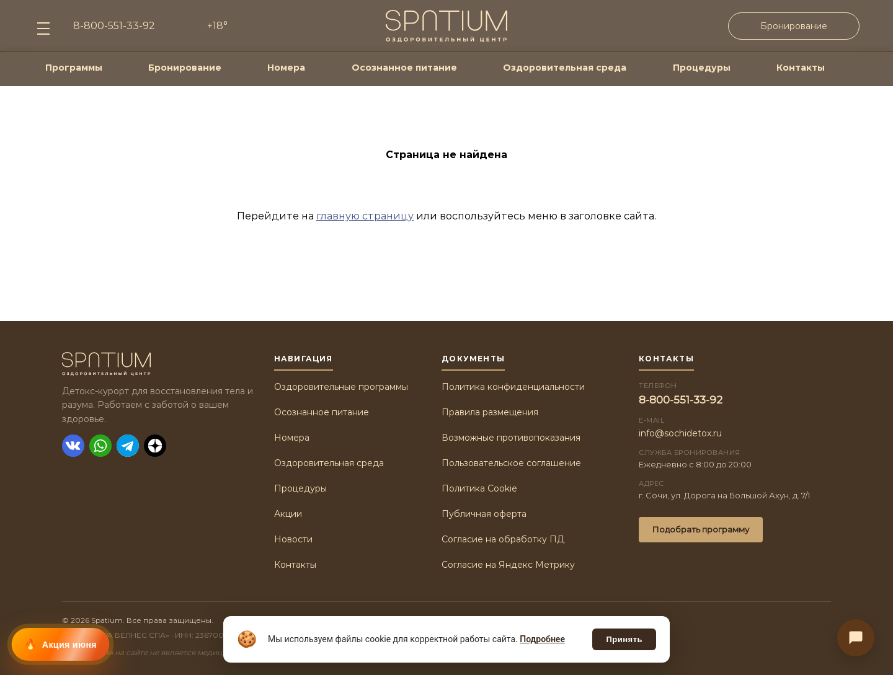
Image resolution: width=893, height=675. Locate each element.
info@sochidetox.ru (680, 433)
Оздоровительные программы (341, 386)
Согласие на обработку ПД (503, 539)
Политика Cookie (479, 488)
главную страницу (365, 216)
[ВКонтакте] (73, 446)
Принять (624, 639)
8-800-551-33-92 (680, 400)
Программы (73, 67)
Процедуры (702, 67)
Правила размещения (490, 412)
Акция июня (69, 645)
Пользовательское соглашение (511, 463)
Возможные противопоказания (511, 437)
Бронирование (793, 26)
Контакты (800, 67)
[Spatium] (158, 364)
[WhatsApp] (100, 446)
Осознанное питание (404, 67)
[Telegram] (128, 446)
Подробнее (542, 639)
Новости (293, 539)
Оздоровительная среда (564, 67)
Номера (286, 67)
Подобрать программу (700, 529)
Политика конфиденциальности (513, 386)
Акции (288, 513)
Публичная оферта (484, 513)
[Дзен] (155, 446)
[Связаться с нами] (855, 637)
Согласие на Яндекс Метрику (508, 564)
